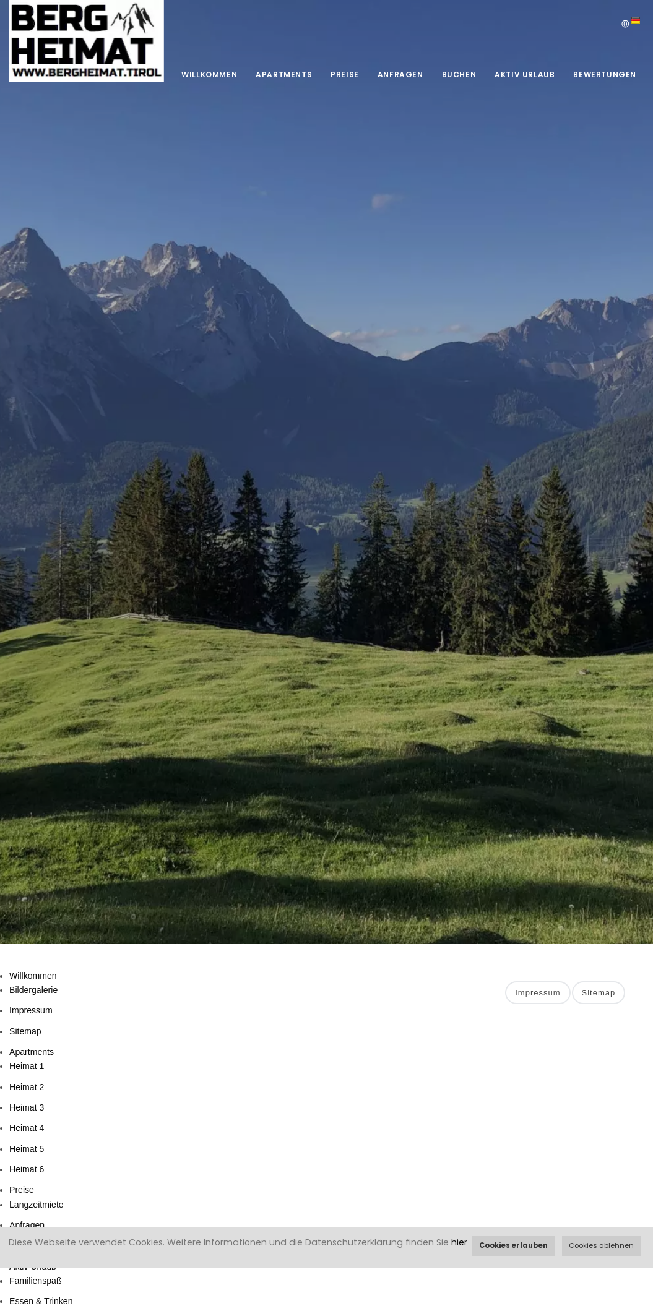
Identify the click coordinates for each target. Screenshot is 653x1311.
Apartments (284, 74)
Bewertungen (604, 74)
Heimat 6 (26, 1169)
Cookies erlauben (513, 1245)
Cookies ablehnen (601, 1245)
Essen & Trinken (41, 1301)
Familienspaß (35, 1281)
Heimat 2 (26, 1087)
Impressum (31, 1010)
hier (459, 1242)
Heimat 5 (26, 1149)
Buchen (459, 74)
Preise (345, 74)
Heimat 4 (26, 1128)
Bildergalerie (33, 990)
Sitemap (25, 1031)
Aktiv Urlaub (525, 74)
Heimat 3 (26, 1107)
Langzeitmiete (36, 1205)
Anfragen (400, 74)
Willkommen (209, 74)
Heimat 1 (26, 1066)
